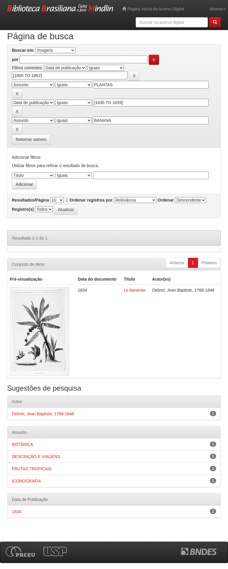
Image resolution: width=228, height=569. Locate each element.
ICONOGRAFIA (26, 481)
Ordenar (166, 200)
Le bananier (135, 290)
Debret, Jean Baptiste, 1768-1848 (43, 413)
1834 (16, 511)
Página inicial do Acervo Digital (153, 8)
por (15, 59)
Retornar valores (31, 139)
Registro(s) (23, 209)
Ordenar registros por (91, 200)
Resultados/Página (30, 200)
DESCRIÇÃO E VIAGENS (36, 456)
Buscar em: (23, 50)
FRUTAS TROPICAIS (32, 468)
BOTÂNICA (22, 444)
